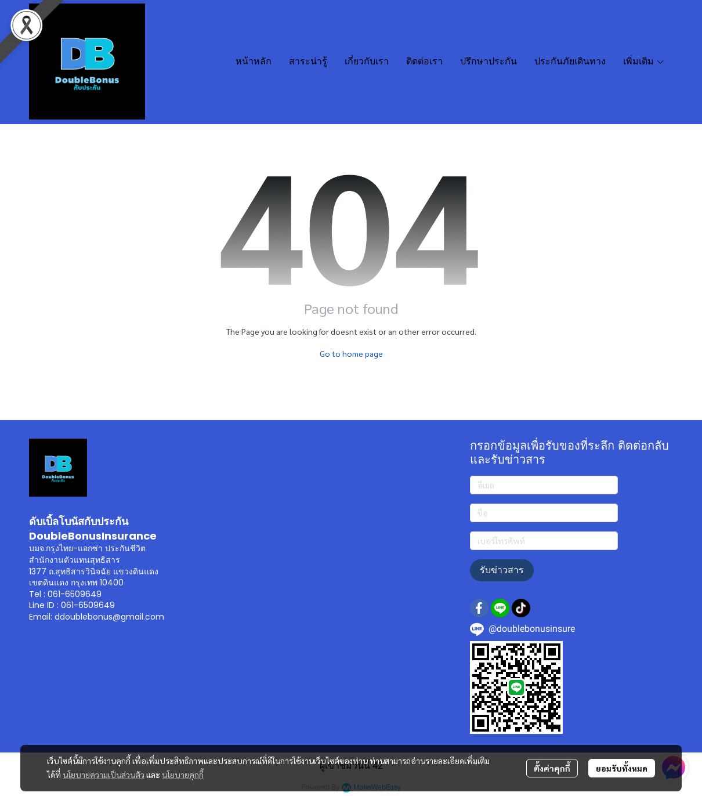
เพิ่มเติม (644, 61)
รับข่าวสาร (502, 570)
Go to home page (351, 353)
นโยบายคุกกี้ (183, 774)
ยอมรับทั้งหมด (621, 768)
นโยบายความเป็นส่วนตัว (103, 774)
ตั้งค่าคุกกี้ (552, 768)
